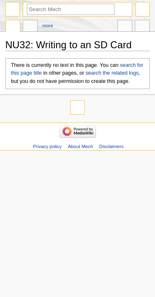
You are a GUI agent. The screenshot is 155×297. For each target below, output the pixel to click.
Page (13, 26)
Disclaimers (111, 146)
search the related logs (112, 73)
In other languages (125, 26)
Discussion (30, 26)
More (48, 25)
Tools (142, 26)
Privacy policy (47, 146)
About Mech (80, 146)
